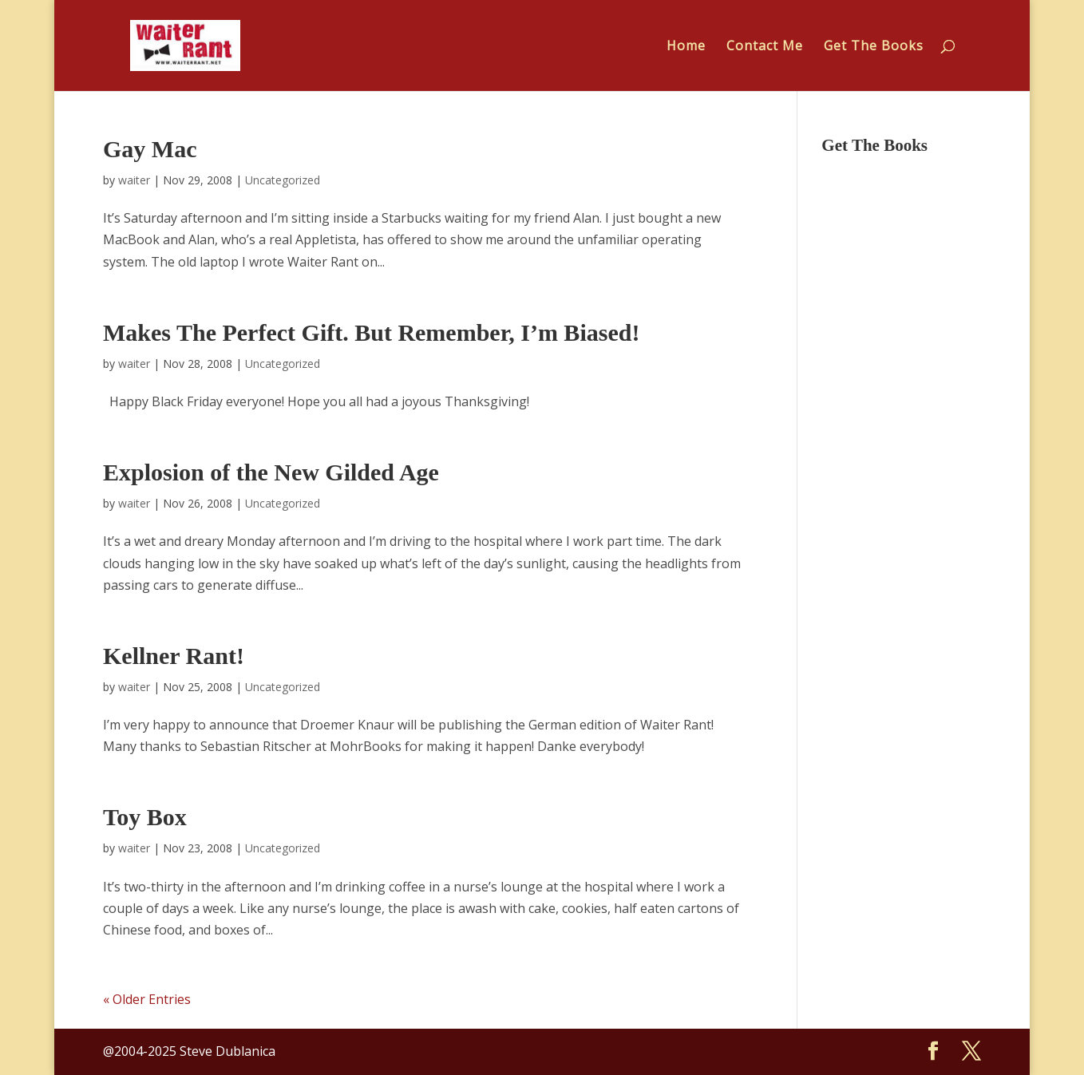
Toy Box (145, 817)
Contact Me (764, 47)
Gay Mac (149, 149)
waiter (134, 180)
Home (686, 47)
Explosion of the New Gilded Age (271, 472)
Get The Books (874, 47)
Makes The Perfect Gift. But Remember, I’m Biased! (371, 332)
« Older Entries (147, 999)
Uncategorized (282, 180)
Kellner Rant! (173, 655)
